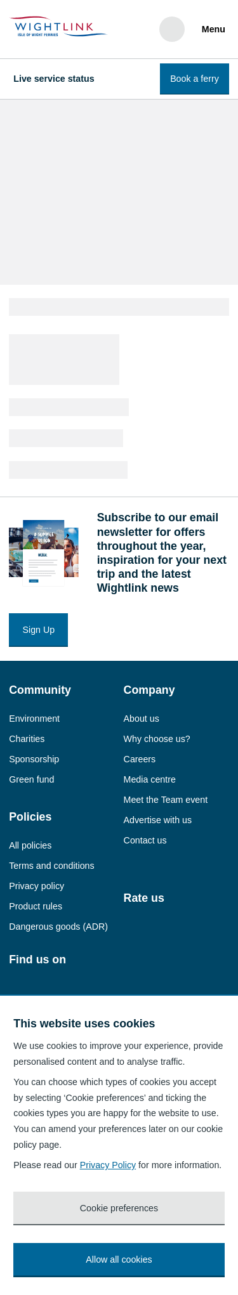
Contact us (145, 840)
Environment (34, 718)
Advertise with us (158, 820)
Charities (26, 739)
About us (141, 718)
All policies (30, 845)
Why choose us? (157, 739)
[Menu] (211, 29)
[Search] (172, 29)
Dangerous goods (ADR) (58, 926)
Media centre (150, 779)
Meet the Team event (166, 800)
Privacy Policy (108, 1165)
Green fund (31, 779)
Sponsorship (34, 759)
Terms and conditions (51, 866)
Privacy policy (36, 886)
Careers (140, 759)
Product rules (35, 906)
